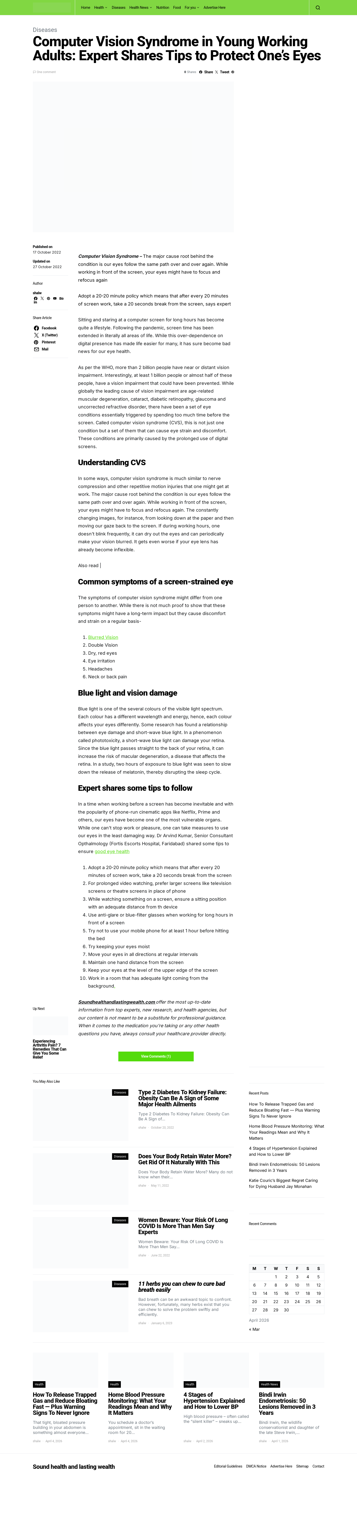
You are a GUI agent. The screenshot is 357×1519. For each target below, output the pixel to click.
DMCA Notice (256, 1466)
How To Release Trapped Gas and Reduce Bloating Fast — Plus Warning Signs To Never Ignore (284, 1110)
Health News (138, 8)
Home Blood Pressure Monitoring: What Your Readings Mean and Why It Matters (286, 1132)
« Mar (254, 1329)
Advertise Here (214, 8)
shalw (37, 293)
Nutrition (162, 8)
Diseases (118, 8)
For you (190, 8)
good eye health (112, 851)
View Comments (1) (156, 1056)
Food (177, 8)
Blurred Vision (103, 637)
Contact (318, 1466)
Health (99, 8)
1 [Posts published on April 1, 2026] (276, 1276)
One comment (46, 72)
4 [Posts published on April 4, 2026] (308, 1276)
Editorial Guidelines (228, 1466)
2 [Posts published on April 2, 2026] (286, 1276)
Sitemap (302, 1466)
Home (85, 8)
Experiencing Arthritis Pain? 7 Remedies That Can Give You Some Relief (49, 1049)
